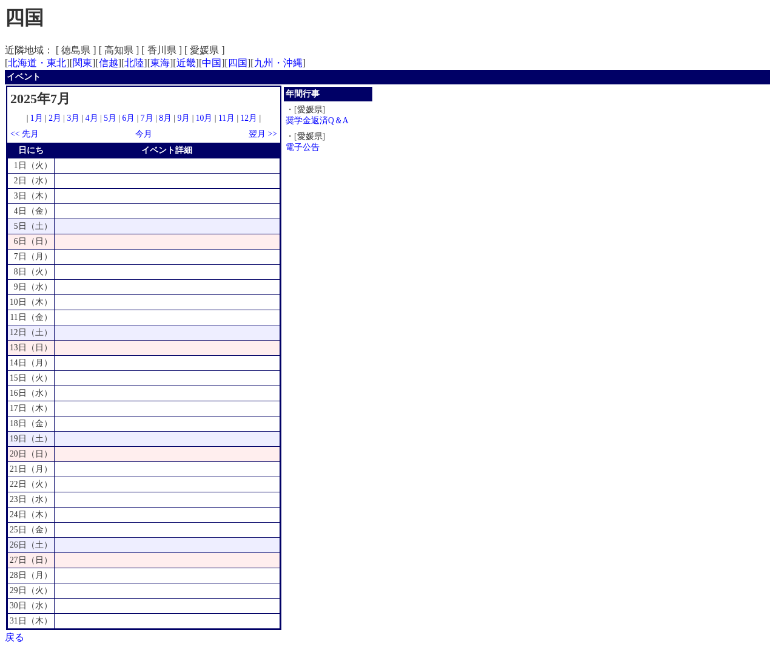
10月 (204, 118)
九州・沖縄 (278, 63)
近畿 (186, 63)
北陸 (134, 63)
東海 (160, 63)
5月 (110, 118)
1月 (36, 118)
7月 (147, 118)
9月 (183, 118)
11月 (226, 118)
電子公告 (303, 147)
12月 (249, 118)
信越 (108, 63)
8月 (165, 118)
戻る (14, 637)
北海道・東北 (37, 63)
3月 (73, 118)
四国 (237, 63)
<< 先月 (24, 133)
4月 (92, 118)
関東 (82, 63)
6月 (128, 118)
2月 (55, 118)
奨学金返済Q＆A (317, 120)
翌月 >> (263, 133)
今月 (143, 133)
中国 (211, 63)
